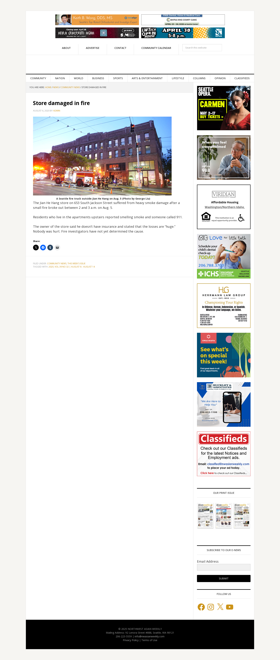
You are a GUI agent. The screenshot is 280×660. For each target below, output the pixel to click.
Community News (56, 263)
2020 (51, 266)
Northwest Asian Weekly (140, 64)
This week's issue (76, 263)
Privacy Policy (131, 640)
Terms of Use (149, 640)
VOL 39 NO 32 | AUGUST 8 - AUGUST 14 (75, 266)
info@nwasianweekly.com (149, 636)
